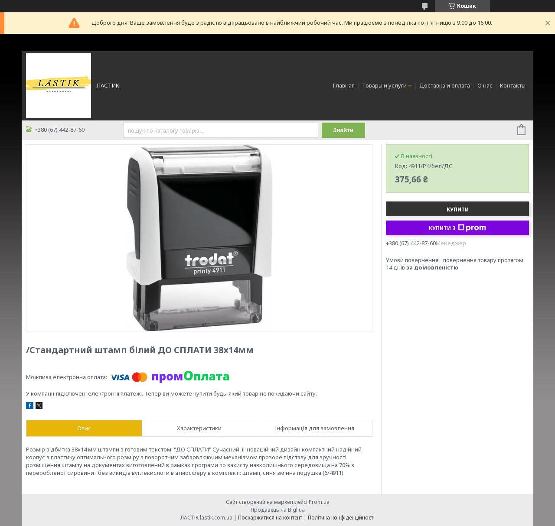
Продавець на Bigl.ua (278, 509)
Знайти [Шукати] (343, 130)
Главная (344, 85)
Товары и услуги (384, 85)
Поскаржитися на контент (270, 517)
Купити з (457, 228)
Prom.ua (319, 502)
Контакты (513, 85)
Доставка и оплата (444, 85)
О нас (485, 85)
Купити (458, 209)
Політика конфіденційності (341, 517)
